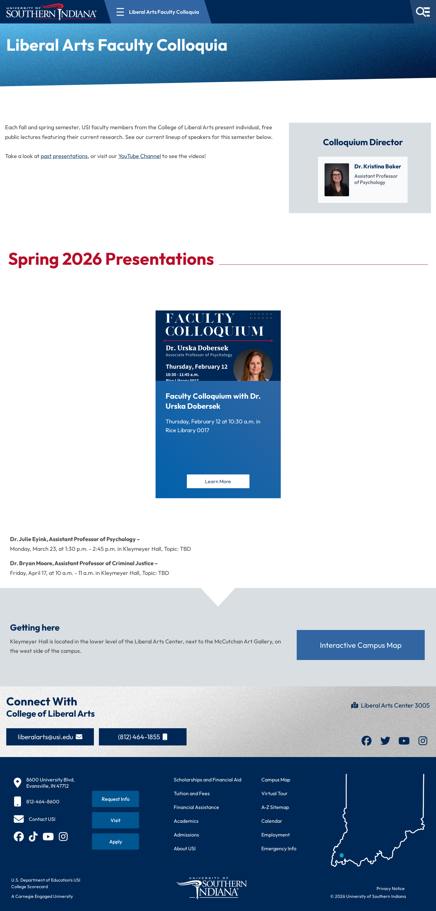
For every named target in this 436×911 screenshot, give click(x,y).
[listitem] (363, 179)
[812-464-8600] (44, 801)
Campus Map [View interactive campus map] (275, 779)
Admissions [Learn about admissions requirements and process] (186, 835)
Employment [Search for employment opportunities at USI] (275, 835)
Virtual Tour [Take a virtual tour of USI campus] (274, 793)
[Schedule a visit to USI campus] (115, 820)
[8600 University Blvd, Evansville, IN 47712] (44, 782)
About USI (185, 848)
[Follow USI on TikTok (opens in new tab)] (33, 836)
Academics (186, 821)
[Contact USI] (34, 819)
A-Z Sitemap (275, 807)
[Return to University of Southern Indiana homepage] (211, 888)
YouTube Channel (139, 156)
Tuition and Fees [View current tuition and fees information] (192, 793)
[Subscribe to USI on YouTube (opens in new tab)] (48, 836)
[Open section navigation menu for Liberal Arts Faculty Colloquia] (158, 11)
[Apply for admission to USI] (115, 841)
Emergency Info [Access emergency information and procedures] (278, 848)
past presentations (64, 156)
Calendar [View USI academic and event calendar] (271, 821)
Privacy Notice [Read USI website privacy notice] (391, 888)
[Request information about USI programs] (115, 799)
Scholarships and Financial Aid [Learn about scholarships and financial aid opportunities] (207, 779)
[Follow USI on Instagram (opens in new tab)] (63, 836)
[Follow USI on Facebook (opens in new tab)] (18, 836)
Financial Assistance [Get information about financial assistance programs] (196, 807)
